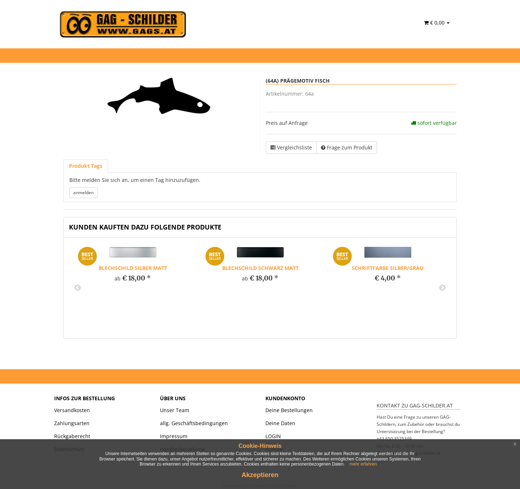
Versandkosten (72, 410)
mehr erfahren (363, 464)
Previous (77, 288)
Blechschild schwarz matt (260, 268)
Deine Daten (280, 423)
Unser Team (174, 410)
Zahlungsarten (72, 423)
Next (442, 288)
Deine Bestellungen (289, 410)
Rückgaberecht (72, 436)
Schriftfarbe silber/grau (388, 268)
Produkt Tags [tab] (85, 165)
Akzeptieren (260, 475)
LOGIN (273, 436)
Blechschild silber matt (133, 268)
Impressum (173, 436)
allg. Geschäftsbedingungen (194, 423)
